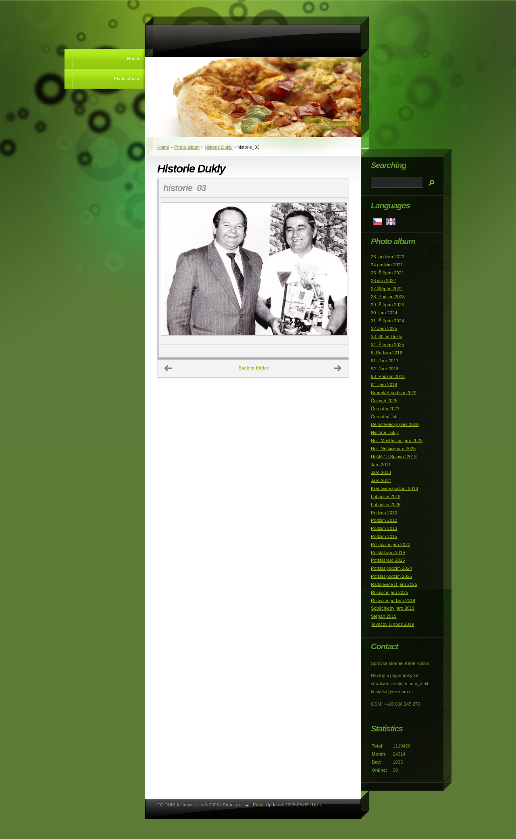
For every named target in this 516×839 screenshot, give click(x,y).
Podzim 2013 (384, 528)
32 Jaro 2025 (384, 328)
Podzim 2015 (384, 536)
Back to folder (253, 368)
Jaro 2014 (381, 480)
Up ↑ (316, 804)
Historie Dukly (219, 147)
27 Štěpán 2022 (387, 288)
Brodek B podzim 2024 (393, 392)
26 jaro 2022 (383, 280)
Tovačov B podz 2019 (392, 624)
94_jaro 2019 (384, 384)
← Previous (168, 368)
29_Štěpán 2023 (387, 304)
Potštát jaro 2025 (388, 560)
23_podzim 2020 (387, 256)
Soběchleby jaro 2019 (392, 608)
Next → (338, 368)
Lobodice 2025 (385, 504)
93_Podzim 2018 (388, 376)
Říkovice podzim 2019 (393, 600)
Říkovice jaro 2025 (389, 592)
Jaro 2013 (381, 472)
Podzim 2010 (384, 512)
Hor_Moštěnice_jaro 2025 (396, 440)
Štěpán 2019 (383, 616)
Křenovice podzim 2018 (394, 488)
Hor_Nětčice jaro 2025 (393, 448)
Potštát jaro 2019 (388, 552)
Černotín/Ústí (384, 416)
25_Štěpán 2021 (387, 272)
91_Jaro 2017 (384, 360)
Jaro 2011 (381, 464)
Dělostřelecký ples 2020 (395, 424)
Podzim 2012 (384, 520)
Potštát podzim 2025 (391, 576)
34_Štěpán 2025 (387, 344)
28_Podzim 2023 (388, 296)
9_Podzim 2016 (386, 352)
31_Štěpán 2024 (387, 320)
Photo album (126, 78)
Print (257, 804)
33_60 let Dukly (386, 336)
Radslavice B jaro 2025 (394, 584)
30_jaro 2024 (384, 312)
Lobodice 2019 (385, 496)
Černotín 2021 (385, 408)
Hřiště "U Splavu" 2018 (394, 456)
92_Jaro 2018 (384, 368)
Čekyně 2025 (384, 400)
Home (133, 58)
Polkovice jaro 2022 (390, 544)
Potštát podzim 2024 (391, 568)
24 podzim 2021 (387, 264)
